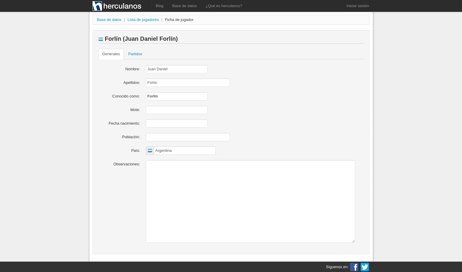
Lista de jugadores (143, 19)
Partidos (135, 54)
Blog (160, 6)
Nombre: (132, 69)
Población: (131, 137)
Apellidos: (131, 82)
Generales (111, 54)
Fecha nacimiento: (124, 123)
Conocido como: (126, 96)
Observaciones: (126, 164)
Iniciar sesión (357, 6)
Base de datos (184, 6)
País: (135, 150)
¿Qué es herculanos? (224, 6)
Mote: (135, 110)
